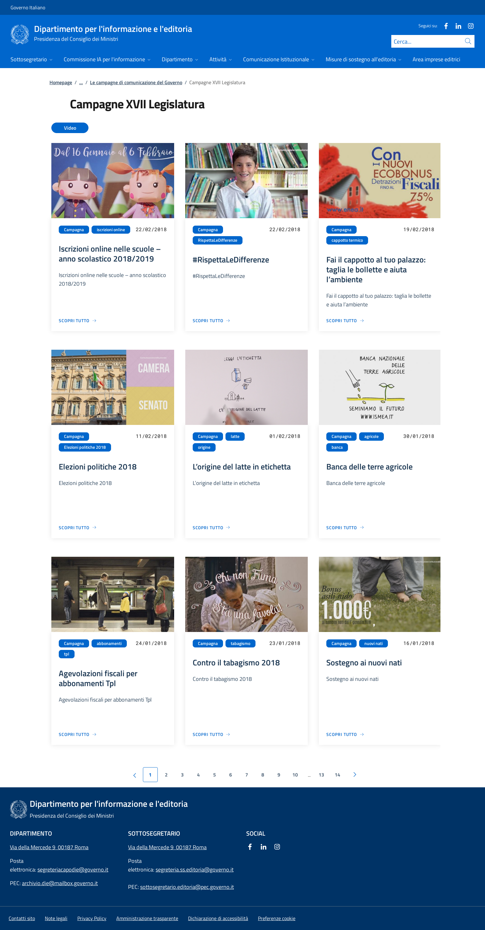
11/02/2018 (151, 436)
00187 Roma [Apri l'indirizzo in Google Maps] (191, 847)
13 (321, 774)
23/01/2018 (284, 643)
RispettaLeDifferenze (217, 240)
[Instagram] (468, 25)
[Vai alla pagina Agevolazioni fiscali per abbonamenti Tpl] (78, 734)
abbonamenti (109, 643)
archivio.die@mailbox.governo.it (60, 883)
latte (235, 436)
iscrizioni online (111, 229)
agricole (371, 436)
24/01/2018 (151, 643)
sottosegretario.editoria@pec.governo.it (187, 887)
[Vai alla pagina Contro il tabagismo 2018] (212, 734)
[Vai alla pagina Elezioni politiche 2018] (78, 527)
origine (204, 447)
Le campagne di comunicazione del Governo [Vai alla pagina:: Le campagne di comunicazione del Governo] (136, 82)
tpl (66, 654)
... (81, 82)
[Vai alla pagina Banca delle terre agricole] (345, 527)
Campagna (74, 229)
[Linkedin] (456, 25)
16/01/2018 (418, 643)
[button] (276, 918)
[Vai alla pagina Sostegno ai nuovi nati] (345, 734)
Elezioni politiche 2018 (85, 447)
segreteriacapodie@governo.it (72, 869)
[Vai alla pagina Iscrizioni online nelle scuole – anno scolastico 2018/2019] (78, 320)
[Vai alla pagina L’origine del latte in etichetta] (212, 527)
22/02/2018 (151, 229)
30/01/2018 (418, 436)
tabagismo (240, 643)
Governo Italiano (28, 7)
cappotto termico (347, 240)
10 (295, 774)
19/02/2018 (418, 229)
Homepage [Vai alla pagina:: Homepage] (60, 82)
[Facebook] (443, 25)
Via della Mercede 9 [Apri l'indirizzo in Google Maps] (152, 847)
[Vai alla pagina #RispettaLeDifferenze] (212, 320)
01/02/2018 (284, 436)
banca (337, 447)
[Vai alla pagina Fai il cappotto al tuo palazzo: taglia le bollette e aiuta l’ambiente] (345, 320)
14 (337, 774)
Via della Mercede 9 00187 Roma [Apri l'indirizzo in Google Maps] (49, 847)
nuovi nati (373, 643)
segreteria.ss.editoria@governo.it (195, 869)
